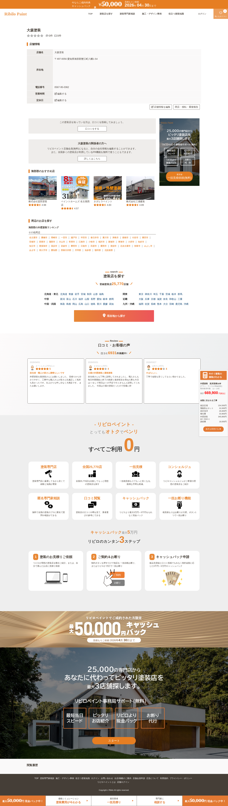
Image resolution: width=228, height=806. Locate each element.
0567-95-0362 (62, 87)
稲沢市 (101, 242)
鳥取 (62, 304)
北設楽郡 (109, 250)
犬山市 (62, 242)
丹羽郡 (78, 250)
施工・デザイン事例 (152, 13)
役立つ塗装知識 (176, 13)
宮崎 (171, 304)
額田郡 (98, 250)
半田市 (84, 237)
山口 (87, 304)
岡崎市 (54, 237)
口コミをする (92, 128)
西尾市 (42, 242)
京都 (153, 299)
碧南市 (125, 237)
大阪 (141, 299)
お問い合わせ (107, 778)
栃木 (174, 294)
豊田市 (145, 237)
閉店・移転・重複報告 (186, 107)
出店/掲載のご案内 (122, 778)
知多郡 (88, 250)
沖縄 (186, 304)
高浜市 (54, 246)
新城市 (111, 242)
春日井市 (95, 237)
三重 (180, 299)
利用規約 (164, 778)
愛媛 (105, 304)
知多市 (141, 242)
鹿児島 (178, 304)
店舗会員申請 (139, 778)
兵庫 (147, 299)
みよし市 (148, 246)
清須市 (113, 246)
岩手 (77, 294)
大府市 (131, 242)
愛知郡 (54, 250)
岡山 (74, 304)
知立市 (32, 246)
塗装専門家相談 (127, 13)
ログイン (95, 778)
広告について (152, 778)
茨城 (167, 294)
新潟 (62, 299)
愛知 (99, 299)
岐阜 (105, 299)
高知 (111, 304)
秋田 (89, 294)
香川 (99, 304)
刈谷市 (135, 237)
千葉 (161, 294)
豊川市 (106, 237)
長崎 (153, 304)
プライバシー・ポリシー (181, 778)
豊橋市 (44, 237)
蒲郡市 (52, 242)
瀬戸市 (74, 237)
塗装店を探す (106, 13)
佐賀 (147, 304)
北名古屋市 (125, 246)
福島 (101, 294)
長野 (93, 299)
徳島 (93, 304)
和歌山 (172, 299)
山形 (95, 294)
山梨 (87, 299)
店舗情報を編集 (160, 107)
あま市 (32, 250)
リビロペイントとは (106, 782)
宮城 (83, 294)
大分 (165, 304)
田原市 (94, 246)
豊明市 (74, 246)
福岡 (141, 304)
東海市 (121, 242)
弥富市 (137, 246)
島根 (68, 304)
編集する (61, 93)
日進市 (84, 246)
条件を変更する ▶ (213, 429)
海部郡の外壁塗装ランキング (43, 227)
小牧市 (92, 242)
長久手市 (43, 250)
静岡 (111, 299)
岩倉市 (64, 246)
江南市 (82, 242)
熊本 (159, 304)
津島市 (115, 237)
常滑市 (72, 242)
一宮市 (64, 237)
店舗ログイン (123, 782)
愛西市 (103, 246)
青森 (71, 294)
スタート (114, 740)
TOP (90, 13)
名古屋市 (33, 237)
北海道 (63, 294)
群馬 (180, 294)
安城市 (32, 242)
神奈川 (148, 294)
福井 (81, 299)
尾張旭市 (43, 246)
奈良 (165, 299)
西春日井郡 (66, 250)
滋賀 (159, 299)
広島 (81, 304)
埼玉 (155, 294)
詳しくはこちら (92, 158)
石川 (74, 299)
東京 (141, 294)
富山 (68, 299)
